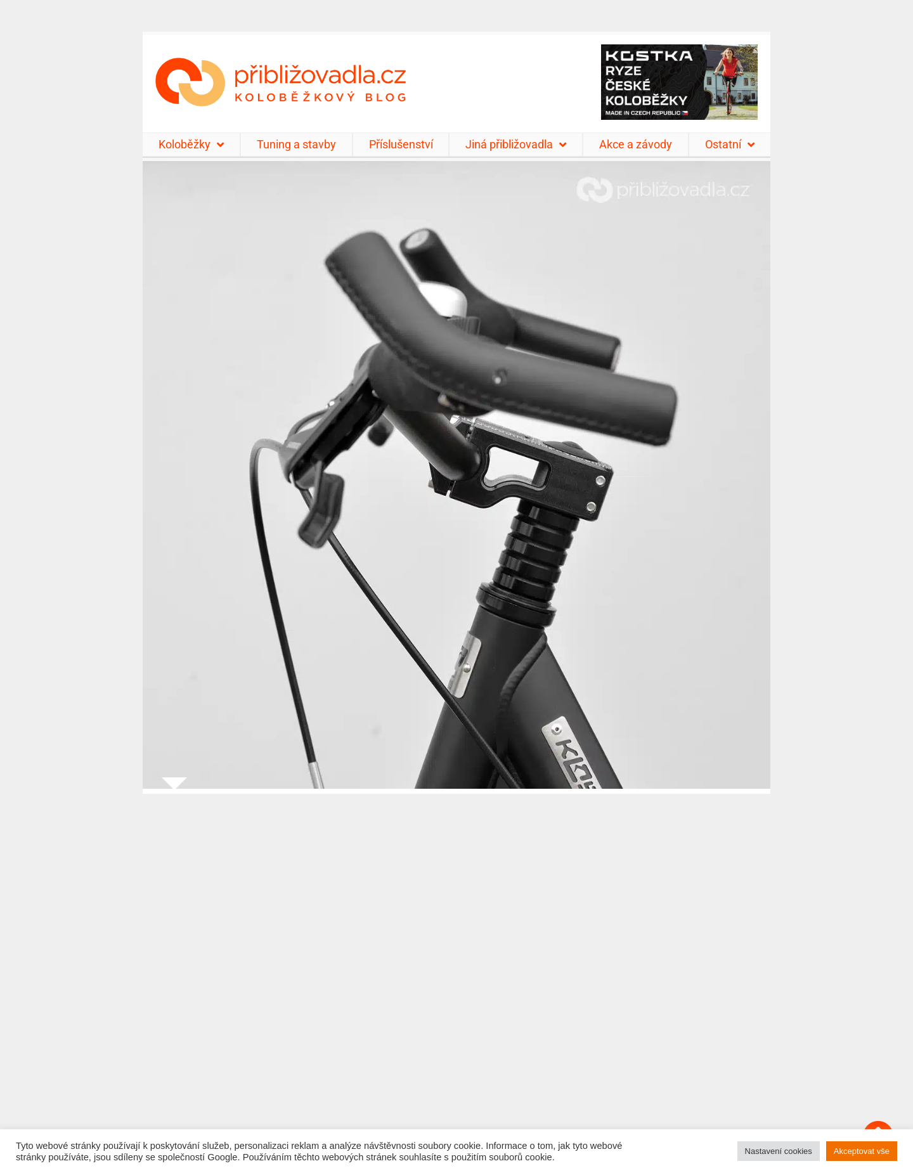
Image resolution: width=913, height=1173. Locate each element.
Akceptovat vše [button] (862, 1151)
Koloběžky (191, 145)
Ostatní (729, 145)
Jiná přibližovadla (515, 145)
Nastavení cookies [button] (778, 1151)
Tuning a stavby (296, 144)
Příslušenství (401, 144)
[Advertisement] (456, 975)
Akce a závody (635, 144)
